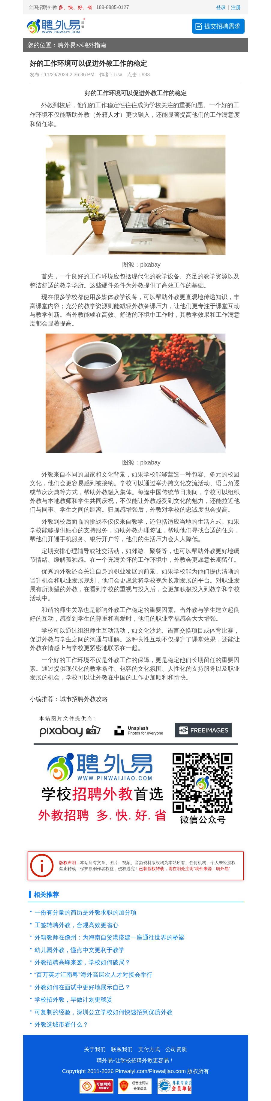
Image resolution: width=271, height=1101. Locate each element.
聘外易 (67, 45)
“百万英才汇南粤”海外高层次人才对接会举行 (93, 974)
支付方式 (149, 1049)
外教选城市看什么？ (62, 1024)
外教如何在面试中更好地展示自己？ (83, 987)
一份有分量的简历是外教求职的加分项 (86, 912)
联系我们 (122, 1049)
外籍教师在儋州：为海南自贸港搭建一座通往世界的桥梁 (110, 937)
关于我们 (95, 1049)
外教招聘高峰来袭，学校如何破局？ (83, 962)
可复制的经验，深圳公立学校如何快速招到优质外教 (104, 1012)
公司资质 (176, 1049)
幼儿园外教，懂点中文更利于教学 (80, 950)
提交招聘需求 (217, 26)
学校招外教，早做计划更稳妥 (74, 999)
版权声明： (69, 862)
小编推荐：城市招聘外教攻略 (69, 699)
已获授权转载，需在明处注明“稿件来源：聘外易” (184, 868)
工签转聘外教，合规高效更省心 (77, 925)
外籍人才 (108, 114)
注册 (236, 7)
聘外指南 (94, 45)
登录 (221, 7)
